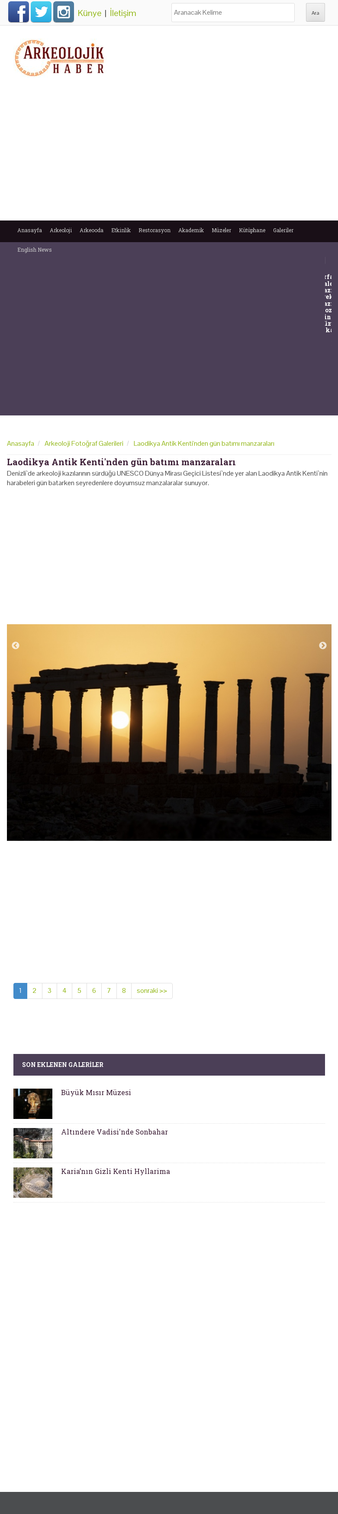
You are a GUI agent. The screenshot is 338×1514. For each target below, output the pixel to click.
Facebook (18, 11)
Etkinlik (121, 230)
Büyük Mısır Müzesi (96, 1092)
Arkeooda (91, 230)
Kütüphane (252, 230)
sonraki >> (152, 990)
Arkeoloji (61, 230)
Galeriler (283, 230)
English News (34, 249)
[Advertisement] (169, 151)
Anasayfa (29, 230)
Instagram (63, 11)
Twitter (41, 11)
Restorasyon (154, 230)
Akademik (191, 230)
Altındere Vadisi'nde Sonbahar (114, 1131)
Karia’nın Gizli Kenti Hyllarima (115, 1171)
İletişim (123, 13)
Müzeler (221, 230)
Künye (89, 13)
